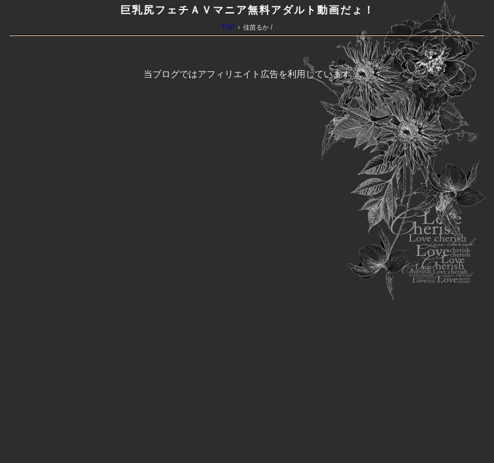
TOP (227, 27)
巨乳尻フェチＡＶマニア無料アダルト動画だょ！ (247, 10)
